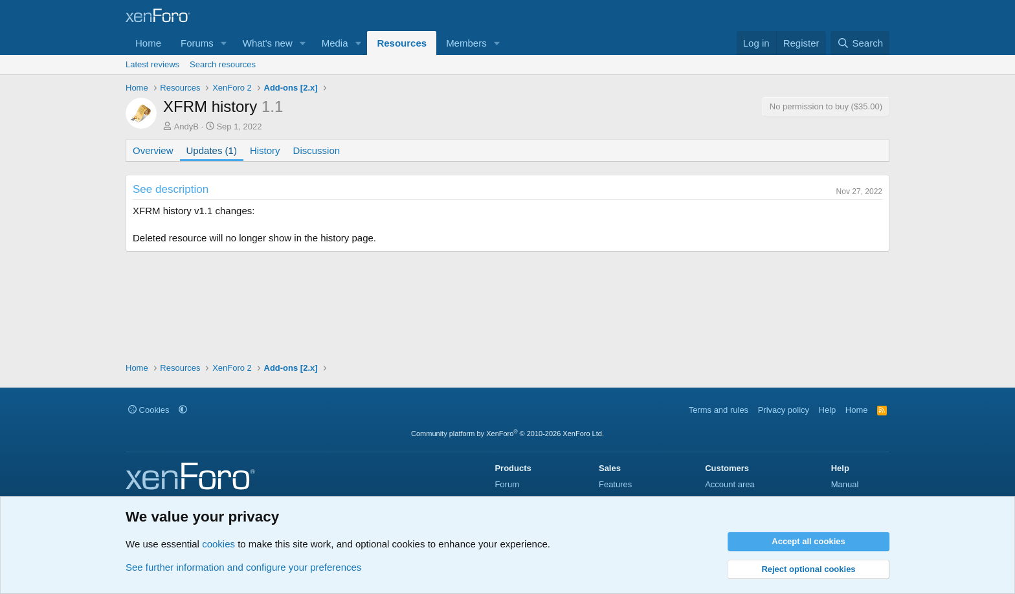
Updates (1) (211, 150)
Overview (153, 150)
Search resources (223, 64)
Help (827, 410)
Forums (197, 43)
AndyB (186, 126)
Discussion (316, 150)
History (265, 150)
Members (466, 43)
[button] (224, 43)
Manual (845, 484)
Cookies (149, 410)
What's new (268, 43)
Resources (402, 43)
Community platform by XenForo (507, 433)
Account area (730, 484)
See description (170, 189)
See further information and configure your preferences (243, 567)
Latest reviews (152, 64)
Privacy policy (783, 410)
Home (148, 43)
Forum (507, 484)
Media (335, 43)
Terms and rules (718, 410)
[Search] (860, 43)
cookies (218, 543)
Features (615, 484)
